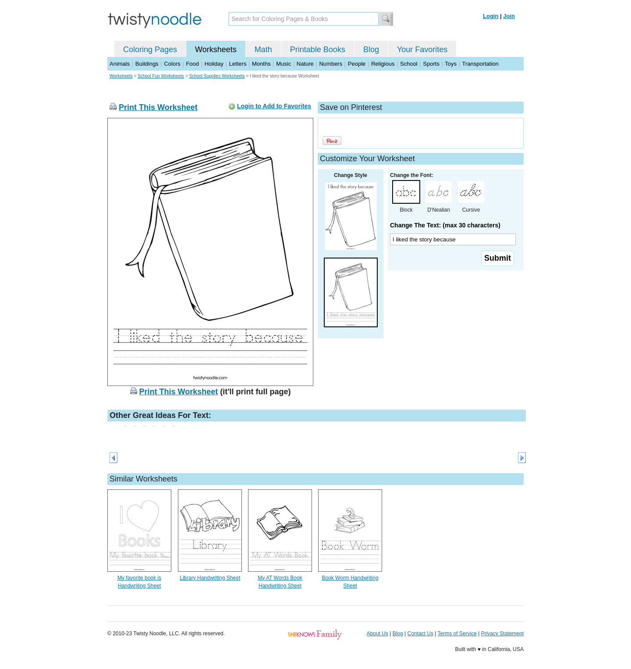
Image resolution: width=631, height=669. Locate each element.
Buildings (147, 63)
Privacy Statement (502, 633)
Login (490, 16)
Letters (238, 63)
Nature (305, 63)
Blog (371, 49)
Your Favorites (422, 49)
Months (261, 63)
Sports (431, 63)
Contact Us (420, 633)
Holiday (214, 63)
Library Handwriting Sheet (210, 578)
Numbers (330, 63)
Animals (120, 63)
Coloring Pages (150, 49)
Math (263, 49)
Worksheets (216, 49)
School (409, 63)
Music (283, 63)
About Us (377, 633)
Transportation (480, 63)
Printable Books (317, 49)
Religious (382, 63)
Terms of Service (456, 633)
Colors (172, 63)
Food (192, 63)
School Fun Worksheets (161, 76)
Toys (451, 63)
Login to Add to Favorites (274, 106)
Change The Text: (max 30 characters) (445, 225)
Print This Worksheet (158, 107)
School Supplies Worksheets (217, 76)
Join (509, 16)
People (356, 63)
